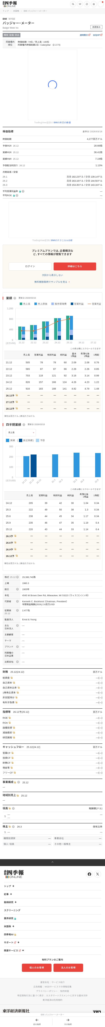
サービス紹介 (58, 982)
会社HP (97, 35)
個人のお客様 (36, 967)
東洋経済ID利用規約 (52, 1000)
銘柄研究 (10, 902)
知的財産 (64, 991)
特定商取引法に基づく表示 (30, 995)
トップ (6, 11)
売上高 (11, 432)
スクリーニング (12, 910)
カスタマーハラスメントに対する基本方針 (67, 995)
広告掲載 (37, 986)
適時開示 (85, 35)
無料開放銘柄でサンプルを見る (50, 282)
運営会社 (44, 982)
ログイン (30, 266)
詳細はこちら (75, 266)
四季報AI (10, 934)
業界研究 (10, 918)
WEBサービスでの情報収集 (58, 986)
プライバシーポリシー (47, 991)
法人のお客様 (68, 967)
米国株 (16, 11)
